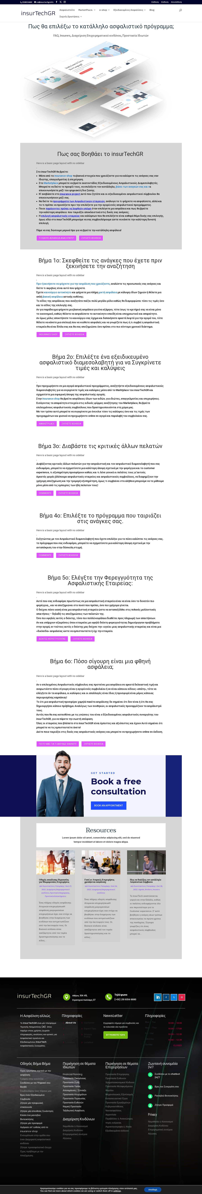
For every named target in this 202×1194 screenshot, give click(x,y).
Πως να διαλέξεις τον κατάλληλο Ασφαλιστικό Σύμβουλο (145, 881)
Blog (152, 10)
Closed (177, 1045)
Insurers (65, 35)
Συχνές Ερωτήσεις (69, 17)
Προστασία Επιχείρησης (59, 893)
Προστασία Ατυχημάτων (75, 1094)
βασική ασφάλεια (53, 296)
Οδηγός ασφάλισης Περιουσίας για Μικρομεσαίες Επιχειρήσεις (54, 881)
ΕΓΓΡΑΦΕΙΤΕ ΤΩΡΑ (115, 1034)
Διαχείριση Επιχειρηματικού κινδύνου (96, 35)
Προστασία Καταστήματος (55, 896)
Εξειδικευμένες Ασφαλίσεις (128, 10)
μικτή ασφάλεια (108, 292)
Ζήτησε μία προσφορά (31, 1123)
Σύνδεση (155, 2)
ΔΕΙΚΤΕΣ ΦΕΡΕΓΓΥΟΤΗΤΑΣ (52, 639)
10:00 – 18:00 (175, 1023)
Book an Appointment (108, 805)
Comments (45, 493)
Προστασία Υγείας (72, 1086)
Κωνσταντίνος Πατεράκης (53, 886)
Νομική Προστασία (72, 1106)
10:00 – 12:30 (175, 1034)
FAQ (56, 35)
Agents (141, 890)
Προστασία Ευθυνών (73, 1102)
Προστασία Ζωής (71, 1082)
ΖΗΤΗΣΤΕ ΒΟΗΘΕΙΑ (91, 238)
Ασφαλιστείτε (67, 10)
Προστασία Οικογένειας (74, 1078)
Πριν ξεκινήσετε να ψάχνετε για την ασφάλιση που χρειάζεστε (73, 283)
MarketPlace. (85, 10)
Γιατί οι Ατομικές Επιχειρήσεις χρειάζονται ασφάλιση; (99, 881)
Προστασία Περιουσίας (74, 1098)
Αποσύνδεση (176, 2)
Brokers (148, 890)
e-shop (103, 10)
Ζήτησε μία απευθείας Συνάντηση (36, 1111)
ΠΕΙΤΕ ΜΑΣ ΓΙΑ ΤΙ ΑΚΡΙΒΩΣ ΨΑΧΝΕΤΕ (58, 744)
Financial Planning (72, 1074)
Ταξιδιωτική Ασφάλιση (73, 1110)
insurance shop (48, 334)
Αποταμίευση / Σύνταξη (74, 1090)
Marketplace (51, 183)
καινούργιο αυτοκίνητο (57, 292)
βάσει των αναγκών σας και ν (133, 186)
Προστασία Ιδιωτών (135, 35)
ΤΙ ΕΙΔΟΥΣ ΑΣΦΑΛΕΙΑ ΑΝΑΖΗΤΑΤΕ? (56, 238)
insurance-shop (63, 175)
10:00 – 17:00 (175, 1029)
